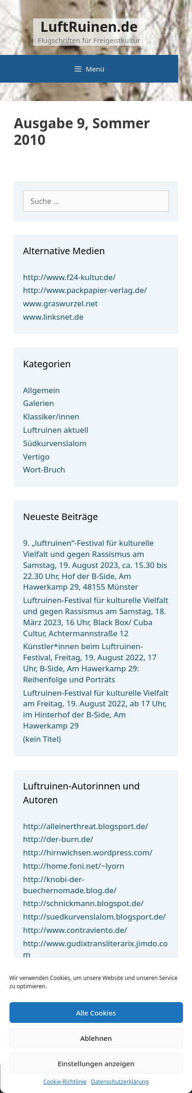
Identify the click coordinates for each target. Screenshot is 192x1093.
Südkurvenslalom (55, 443)
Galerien (38, 403)
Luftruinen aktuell (55, 429)
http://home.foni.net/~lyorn (73, 865)
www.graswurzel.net (60, 303)
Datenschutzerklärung (120, 1082)
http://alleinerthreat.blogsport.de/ (85, 826)
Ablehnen (96, 1038)
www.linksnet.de (53, 316)
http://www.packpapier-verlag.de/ (85, 290)
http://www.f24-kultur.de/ (69, 277)
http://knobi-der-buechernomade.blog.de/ (69, 885)
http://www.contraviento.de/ (75, 930)
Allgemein (41, 390)
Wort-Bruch (44, 469)
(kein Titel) (42, 739)
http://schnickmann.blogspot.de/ (83, 903)
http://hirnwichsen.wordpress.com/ (87, 852)
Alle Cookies (96, 1012)
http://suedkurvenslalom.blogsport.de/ (94, 916)
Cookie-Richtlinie (65, 1082)
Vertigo (36, 456)
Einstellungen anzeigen (96, 1063)
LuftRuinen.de (89, 26)
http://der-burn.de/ (58, 839)
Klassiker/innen (51, 416)
